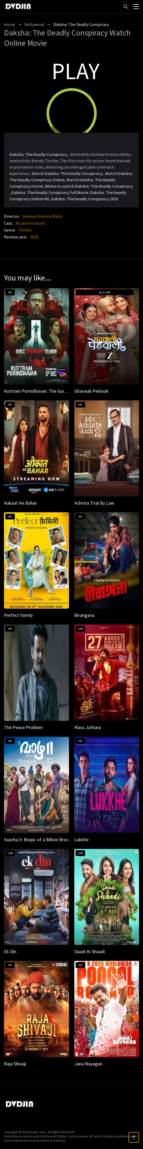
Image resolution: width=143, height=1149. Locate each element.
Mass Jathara (87, 727)
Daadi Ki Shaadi (89, 951)
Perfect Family (18, 615)
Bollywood (34, 24)
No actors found (30, 223)
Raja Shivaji (15, 1064)
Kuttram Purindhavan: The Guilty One (41, 391)
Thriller (25, 230)
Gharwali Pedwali (91, 391)
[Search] (125, 6)
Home (9, 24)
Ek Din (10, 951)
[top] (133, 1137)
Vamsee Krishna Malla (42, 216)
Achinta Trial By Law (94, 503)
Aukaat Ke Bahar (20, 503)
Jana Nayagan (88, 1064)
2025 (34, 236)
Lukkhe (81, 839)
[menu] (136, 6)
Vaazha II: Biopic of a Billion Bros (36, 839)
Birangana (84, 615)
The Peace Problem (23, 727)
